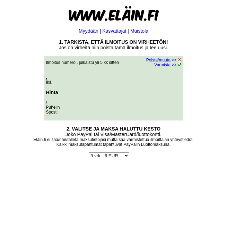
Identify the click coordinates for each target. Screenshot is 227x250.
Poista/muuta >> (163, 60)
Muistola (139, 31)
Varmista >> (167, 64)
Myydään (88, 31)
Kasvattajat (114, 31)
